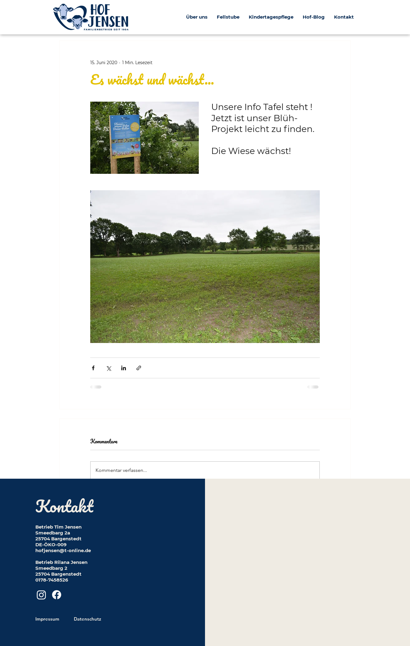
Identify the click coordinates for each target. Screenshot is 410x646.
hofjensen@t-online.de (63, 550)
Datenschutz (87, 619)
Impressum (47, 619)
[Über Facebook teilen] (93, 368)
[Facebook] (57, 595)
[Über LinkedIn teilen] (124, 368)
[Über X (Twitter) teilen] (108, 368)
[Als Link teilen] (139, 368)
